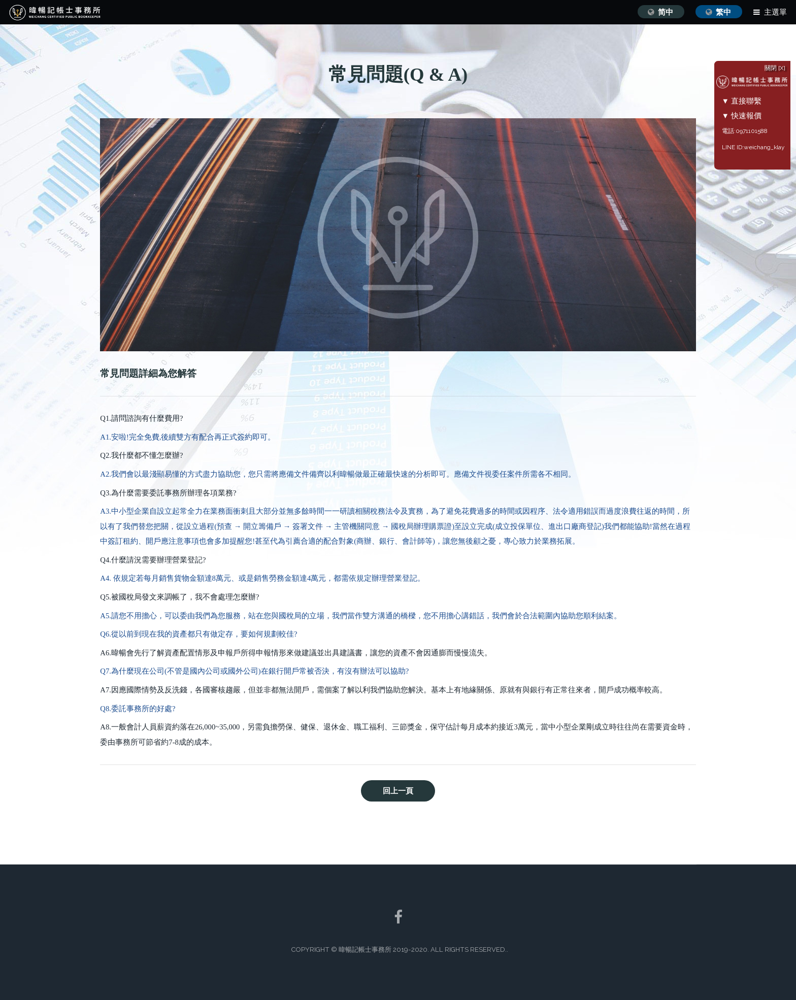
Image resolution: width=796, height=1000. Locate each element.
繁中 (723, 12)
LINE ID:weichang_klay (758, 147)
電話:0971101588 (750, 131)
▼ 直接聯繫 (747, 100)
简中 (665, 12)
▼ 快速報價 (747, 115)
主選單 (775, 12)
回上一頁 (398, 791)
